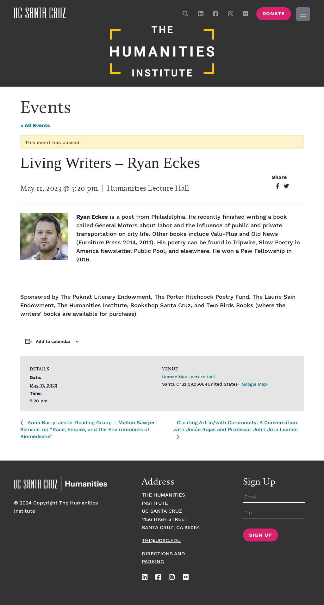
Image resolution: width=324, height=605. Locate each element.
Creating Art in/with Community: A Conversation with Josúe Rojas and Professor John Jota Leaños (235, 426)
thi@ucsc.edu (161, 540)
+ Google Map (252, 384)
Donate (273, 13)
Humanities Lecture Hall (188, 377)
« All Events (35, 125)
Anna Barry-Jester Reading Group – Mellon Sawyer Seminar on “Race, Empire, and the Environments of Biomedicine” (87, 429)
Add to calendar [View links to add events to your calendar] (53, 342)
